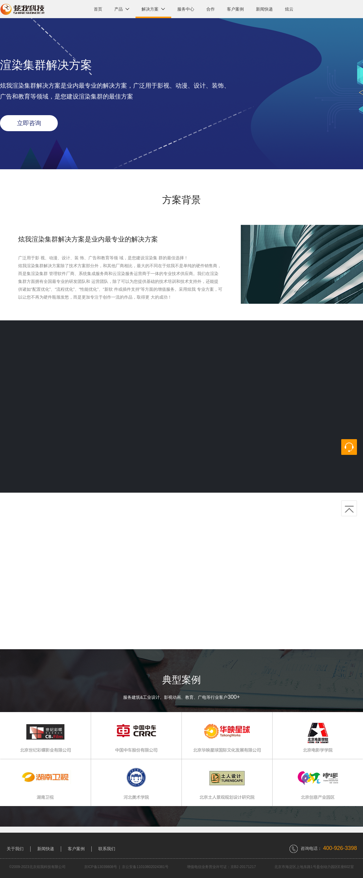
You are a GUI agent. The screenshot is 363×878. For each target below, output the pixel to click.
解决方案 (153, 9)
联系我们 (106, 848)
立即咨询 (29, 123)
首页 (98, 9)
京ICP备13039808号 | (103, 867)
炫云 (289, 9)
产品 (121, 9)
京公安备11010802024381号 (145, 867)
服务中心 (185, 9)
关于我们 (15, 848)
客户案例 (235, 9)
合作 (210, 9)
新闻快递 (264, 9)
